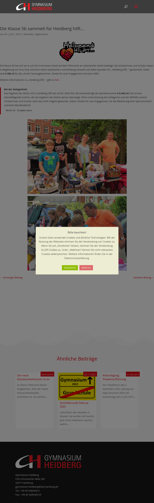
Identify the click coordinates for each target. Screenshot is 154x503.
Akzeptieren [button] (70, 267)
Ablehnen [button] (86, 267)
